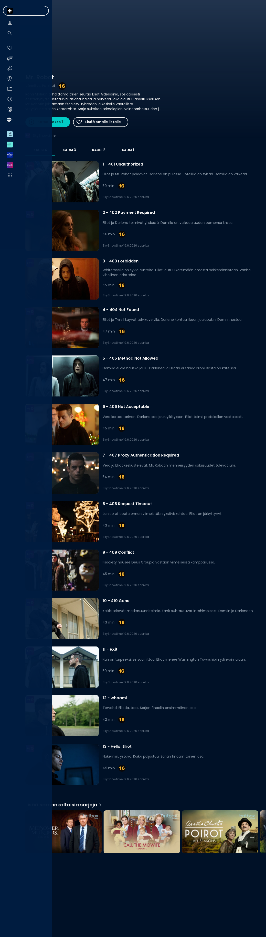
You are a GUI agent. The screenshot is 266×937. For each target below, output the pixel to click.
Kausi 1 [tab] (128, 149)
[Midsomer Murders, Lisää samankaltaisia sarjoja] (63, 832)
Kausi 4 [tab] (40, 149)
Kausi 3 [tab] (69, 149)
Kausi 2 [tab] (98, 149)
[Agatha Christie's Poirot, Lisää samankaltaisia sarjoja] (220, 832)
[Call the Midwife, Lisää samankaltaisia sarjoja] (142, 832)
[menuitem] (10, 11)
